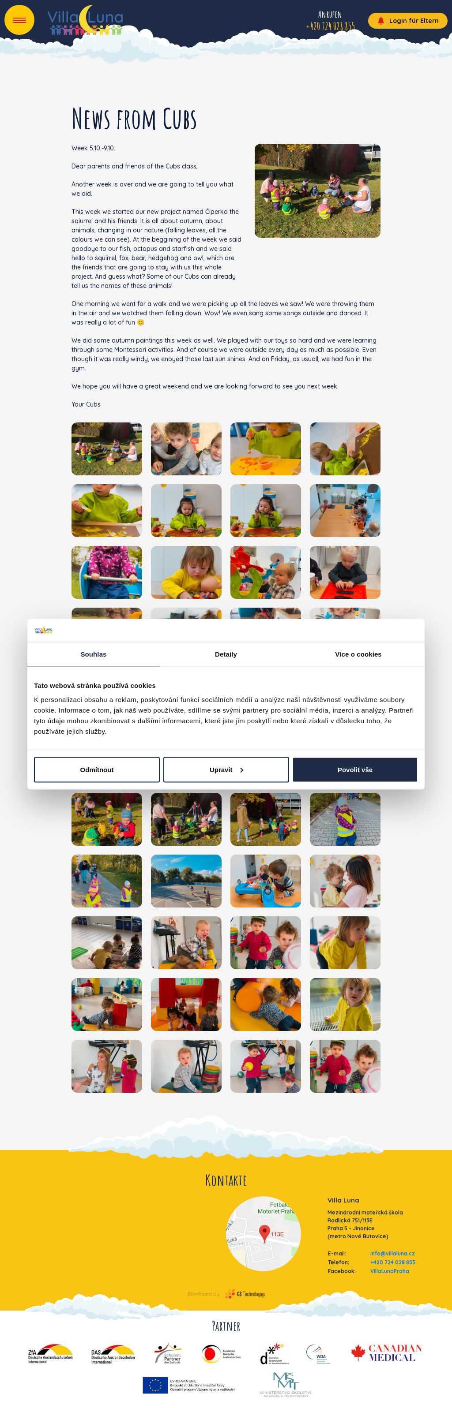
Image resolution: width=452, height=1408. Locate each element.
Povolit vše (355, 769)
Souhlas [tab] (93, 654)
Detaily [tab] (226, 654)
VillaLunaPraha (389, 1271)
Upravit (226, 769)
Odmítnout (97, 769)
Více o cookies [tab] (358, 654)
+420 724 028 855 (392, 1262)
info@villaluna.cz (392, 1253)
